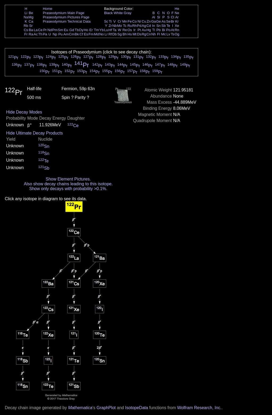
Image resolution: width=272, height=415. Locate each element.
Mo (119, 26)
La (36, 30)
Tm (96, 30)
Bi (163, 30)
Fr (26, 34)
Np (55, 34)
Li (25, 13)
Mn (124, 21)
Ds (139, 34)
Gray (127, 13)
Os (130, 30)
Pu (60, 34)
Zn (149, 21)
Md (96, 34)
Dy (81, 30)
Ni (139, 21)
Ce (40, 30)
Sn (158, 26)
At (172, 30)
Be (31, 13)
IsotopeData (136, 407)
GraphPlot (106, 407)
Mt (135, 34)
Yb (101, 30)
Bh (124, 34)
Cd (148, 26)
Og (177, 34)
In (153, 26)
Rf (110, 34)
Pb (158, 30)
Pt (139, 30)
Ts (172, 34)
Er (91, 30)
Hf (110, 30)
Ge (158, 21)
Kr (176, 21)
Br (172, 21)
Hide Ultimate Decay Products (34, 133)
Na (26, 17)
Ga (153, 21)
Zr (110, 26)
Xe (177, 26)
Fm (91, 34)
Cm (72, 34)
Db (114, 34)
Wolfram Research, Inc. (199, 407)
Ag (144, 26)
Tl (153, 30)
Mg (30, 17)
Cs (26, 30)
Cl (172, 17)
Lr (106, 34)
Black (108, 13)
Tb (77, 30)
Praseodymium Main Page (63, 13)
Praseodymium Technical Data (67, 21)
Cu (144, 21)
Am (66, 34)
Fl (158, 34)
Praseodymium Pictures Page (66, 17)
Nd (50, 30)
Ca (31, 21)
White (118, 13)
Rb (26, 26)
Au (144, 30)
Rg (144, 34)
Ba (31, 30)
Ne (177, 13)
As (164, 21)
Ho (86, 30)
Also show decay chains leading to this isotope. (68, 184)
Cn (148, 34)
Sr (31, 26)
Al (153, 17)
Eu (66, 30)
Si (158, 17)
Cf (81, 34)
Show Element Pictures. (68, 179)
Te (168, 26)
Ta (114, 30)
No (101, 34)
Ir (134, 30)
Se (168, 21)
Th (40, 34)
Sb (164, 26)
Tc (124, 26)
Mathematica (80, 407)
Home (47, 9)
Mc (163, 34)
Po (168, 30)
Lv (168, 34)
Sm (60, 30)
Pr (45, 30)
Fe (130, 21)
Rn (177, 30)
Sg (119, 34)
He (177, 9)
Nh (153, 34)
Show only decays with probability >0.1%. (68, 188)
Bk (77, 34)
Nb (114, 26)
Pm (55, 30)
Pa (45, 34)
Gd (71, 30)
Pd (139, 26)
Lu (106, 30)
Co (134, 21)
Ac (36, 34)
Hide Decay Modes (24, 112)
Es (86, 34)
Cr (119, 21)
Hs (130, 34)
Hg (148, 30)
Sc (106, 21)
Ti (110, 21)
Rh (134, 26)
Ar (176, 17)
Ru (130, 26)
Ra (31, 34)
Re (124, 30)
